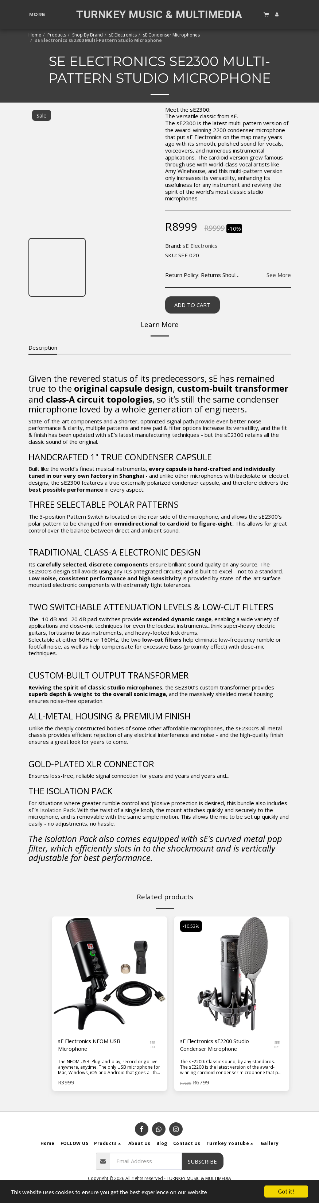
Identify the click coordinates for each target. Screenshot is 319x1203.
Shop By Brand (87, 35)
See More (279, 275)
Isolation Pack (57, 810)
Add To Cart (192, 304)
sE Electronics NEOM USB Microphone (90, 1045)
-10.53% (191, 926)
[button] (266, 14)
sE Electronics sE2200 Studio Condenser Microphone (216, 1045)
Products (56, 35)
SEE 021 (277, 1045)
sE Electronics (123, 35)
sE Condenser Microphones (171, 35)
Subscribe (202, 1161)
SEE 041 (153, 1045)
